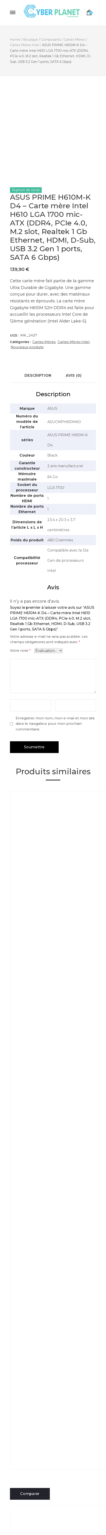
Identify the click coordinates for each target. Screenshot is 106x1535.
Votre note (20, 650)
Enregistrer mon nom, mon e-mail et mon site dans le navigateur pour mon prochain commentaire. (55, 724)
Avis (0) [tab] (73, 375)
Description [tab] (37, 375)
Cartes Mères (43, 342)
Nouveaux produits (27, 347)
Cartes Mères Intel (73, 342)
